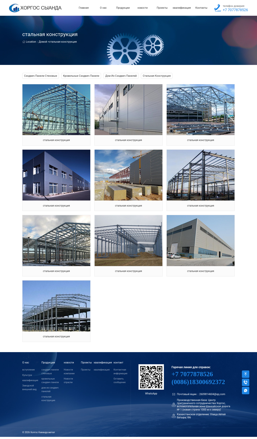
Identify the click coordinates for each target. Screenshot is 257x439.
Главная (84, 8)
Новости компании (69, 374)
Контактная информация (120, 374)
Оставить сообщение (120, 382)
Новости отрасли (68, 382)
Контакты (201, 8)
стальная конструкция (63, 42)
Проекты (162, 8)
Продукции (123, 8)
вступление (28, 372)
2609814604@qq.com (212, 396)
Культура (27, 377)
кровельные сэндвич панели (50, 382)
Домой (43, 42)
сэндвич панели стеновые (50, 374)
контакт (118, 364)
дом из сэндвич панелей (50, 392)
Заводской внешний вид (29, 390)
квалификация (182, 8)
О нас (103, 8)
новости (143, 8)
